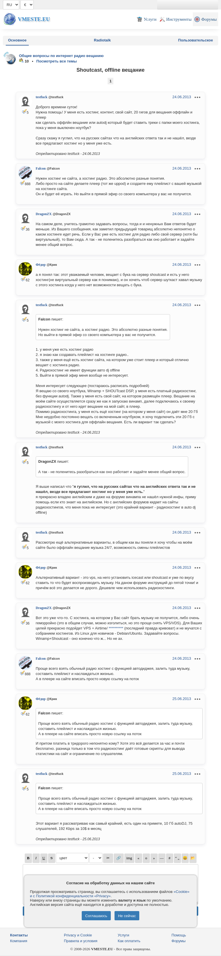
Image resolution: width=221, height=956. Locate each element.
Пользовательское (195, 40)
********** (116, 628)
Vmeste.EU (34, 19)
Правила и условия (80, 941)
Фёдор (40, 265)
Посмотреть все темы (56, 61)
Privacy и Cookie (78, 935)
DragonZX (44, 214)
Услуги (123, 935)
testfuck (41, 97)
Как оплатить (129, 941)
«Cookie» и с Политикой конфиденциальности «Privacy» (109, 893)
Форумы (179, 941)
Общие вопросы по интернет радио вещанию (61, 56)
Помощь (179, 935)
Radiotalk (102, 40)
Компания (18, 941)
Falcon (41, 168)
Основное (17, 40)
